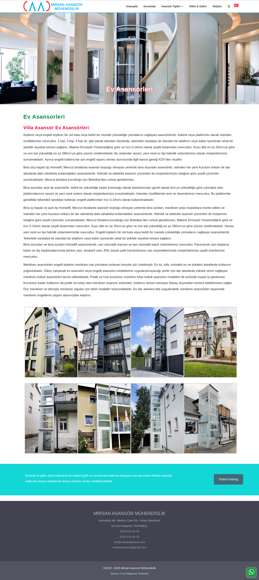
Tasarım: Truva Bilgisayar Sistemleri (129, 573)
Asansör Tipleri (172, 6)
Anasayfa (131, 6)
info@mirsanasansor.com (129, 543)
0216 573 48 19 (129, 537)
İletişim (217, 6)
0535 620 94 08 (129, 532)
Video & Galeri (198, 6)
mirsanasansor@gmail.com (130, 548)
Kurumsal (150, 6)
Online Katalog (229, 479)
